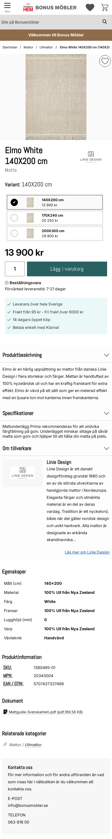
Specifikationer (56, 413)
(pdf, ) (43, 712)
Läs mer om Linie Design (87, 552)
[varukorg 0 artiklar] (104, 7)
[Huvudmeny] (7, 7)
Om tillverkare (56, 448)
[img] (105, 61)
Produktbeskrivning (56, 355)
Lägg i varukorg (67, 268)
